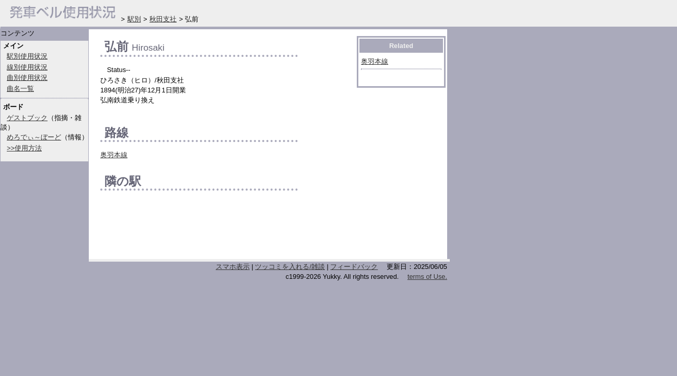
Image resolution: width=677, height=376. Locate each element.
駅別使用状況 (27, 56)
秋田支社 (163, 19)
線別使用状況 (27, 67)
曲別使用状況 (27, 77)
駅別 (134, 19)
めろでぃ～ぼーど (34, 137)
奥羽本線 (113, 155)
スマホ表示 (233, 267)
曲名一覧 (20, 88)
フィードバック (354, 267)
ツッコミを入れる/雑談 (290, 267)
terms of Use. (427, 276)
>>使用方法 (24, 148)
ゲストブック (27, 118)
